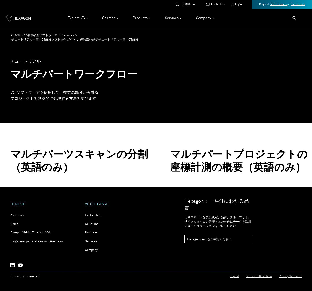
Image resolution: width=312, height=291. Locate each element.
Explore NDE (93, 215)
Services (68, 35)
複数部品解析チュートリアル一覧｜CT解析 (109, 39)
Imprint (234, 276)
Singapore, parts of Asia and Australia (36, 241)
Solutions (91, 223)
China (14, 223)
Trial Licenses (278, 4)
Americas (17, 215)
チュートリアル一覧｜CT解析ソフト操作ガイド (43, 39)
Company (91, 250)
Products (91, 232)
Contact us (218, 4)
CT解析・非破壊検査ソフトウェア (34, 35)
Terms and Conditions (259, 276)
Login (238, 4)
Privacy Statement (290, 276)
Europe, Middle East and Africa (31, 232)
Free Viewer (298, 4)
